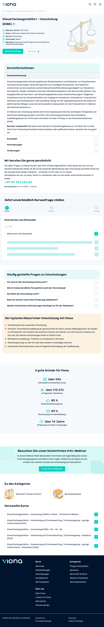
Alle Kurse (39, 566)
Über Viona (40, 593)
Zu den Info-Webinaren (51, 469)
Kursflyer (34, 51)
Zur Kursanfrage (13, 51)
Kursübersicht (41, 578)
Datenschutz (40, 618)
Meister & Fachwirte (79, 578)
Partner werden (42, 605)
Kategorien (10, 11)
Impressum (72, 618)
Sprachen (74, 570)
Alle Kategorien (42, 582)
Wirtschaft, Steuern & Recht (25, 11)
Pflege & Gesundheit (79, 566)
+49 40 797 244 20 (18, 182)
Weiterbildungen (42, 570)
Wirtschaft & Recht (78, 574)
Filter (9, 227)
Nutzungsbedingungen (43, 621)
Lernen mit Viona (43, 597)
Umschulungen (42, 574)
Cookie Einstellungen (76, 621)
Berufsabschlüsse (78, 582)
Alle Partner (40, 601)
